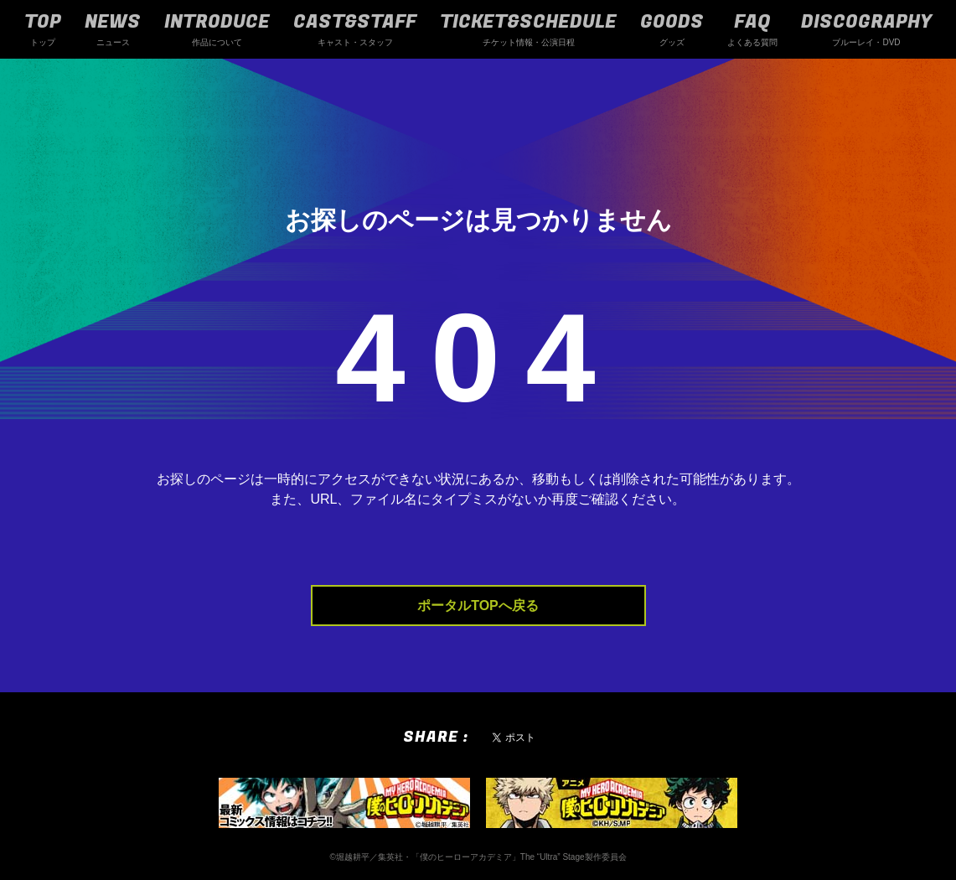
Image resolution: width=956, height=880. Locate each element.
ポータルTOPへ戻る (478, 605)
